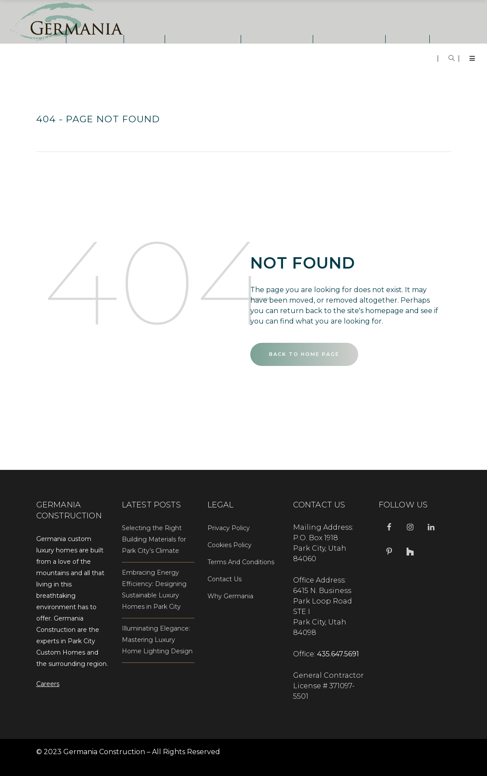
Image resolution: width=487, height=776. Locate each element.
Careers (47, 684)
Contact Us (224, 579)
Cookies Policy (229, 545)
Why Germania (230, 596)
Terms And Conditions (240, 562)
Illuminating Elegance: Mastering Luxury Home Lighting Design (157, 639)
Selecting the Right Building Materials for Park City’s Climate (154, 539)
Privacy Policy (228, 528)
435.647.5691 (338, 654)
